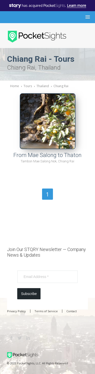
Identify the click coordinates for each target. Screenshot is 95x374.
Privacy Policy (16, 311)
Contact (71, 311)
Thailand (42, 86)
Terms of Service (46, 311)
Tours (28, 86)
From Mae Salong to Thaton (47, 155)
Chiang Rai (60, 86)
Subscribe (29, 294)
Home (14, 86)
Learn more (76, 5)
